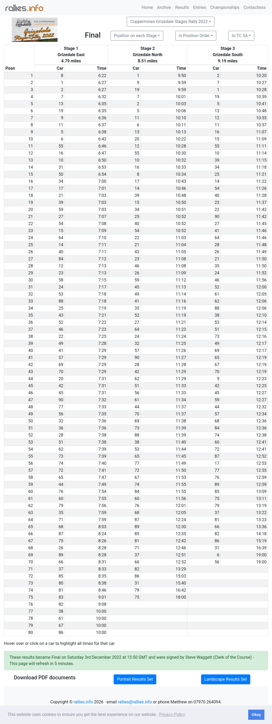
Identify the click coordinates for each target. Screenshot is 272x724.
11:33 (181, 385)
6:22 (102, 75)
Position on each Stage (135, 35)
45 (137, 287)
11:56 (261, 280)
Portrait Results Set (135, 679)
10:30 (181, 153)
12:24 (181, 519)
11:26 (261, 188)
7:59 (102, 512)
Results (182, 7)
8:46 (102, 590)
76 (217, 477)
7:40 (102, 463)
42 (137, 371)
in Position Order (194, 35)
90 (217, 216)
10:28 (261, 89)
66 (217, 526)
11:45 (261, 223)
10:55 (261, 117)
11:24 (181, 336)
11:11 (261, 146)
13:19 (261, 505)
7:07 (102, 216)
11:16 (181, 301)
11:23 (181, 329)
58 (61, 280)
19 (137, 89)
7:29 (102, 350)
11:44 (181, 449)
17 (137, 181)
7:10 (102, 237)
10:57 (261, 124)
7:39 (102, 449)
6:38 (102, 132)
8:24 (102, 533)
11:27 (181, 357)
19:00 (261, 554)
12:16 (261, 336)
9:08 (102, 604)
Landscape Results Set (225, 679)
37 (217, 512)
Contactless (254, 7)
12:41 (261, 442)
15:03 (181, 576)
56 (137, 392)
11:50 (261, 258)
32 (137, 343)
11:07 (261, 132)
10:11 (181, 124)
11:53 (181, 477)
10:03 (181, 103)
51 (217, 329)
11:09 (261, 139)
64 (61, 237)
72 (217, 449)
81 (217, 519)
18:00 (181, 597)
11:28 (261, 195)
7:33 (102, 406)
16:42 (181, 590)
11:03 (181, 237)
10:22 (181, 139)
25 (217, 174)
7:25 (102, 336)
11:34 (181, 399)
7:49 (102, 484)
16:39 (261, 547)
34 (217, 167)
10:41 (261, 103)
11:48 (261, 244)
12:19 (261, 357)
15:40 (181, 583)
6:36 (102, 117)
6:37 (102, 124)
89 (217, 484)
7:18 (102, 294)
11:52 (261, 272)
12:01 (181, 505)
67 (217, 364)
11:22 (261, 181)
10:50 (181, 202)
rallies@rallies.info (135, 701)
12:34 (261, 413)
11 (137, 117)
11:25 (181, 343)
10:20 (261, 75)
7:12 (102, 258)
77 (61, 406)
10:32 (181, 160)
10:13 (181, 132)
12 (217, 117)
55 (61, 146)
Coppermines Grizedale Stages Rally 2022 (169, 21)
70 (61, 371)
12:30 (181, 526)
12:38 (261, 435)
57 (137, 350)
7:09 (102, 230)
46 (137, 265)
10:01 (181, 96)
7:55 (102, 498)
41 (217, 230)
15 (217, 139)
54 (217, 188)
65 (217, 357)
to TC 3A (240, 35)
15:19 (261, 540)
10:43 (181, 181)
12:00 (261, 287)
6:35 (102, 103)
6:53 (102, 167)
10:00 (101, 611)
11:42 (261, 209)
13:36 (261, 526)
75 (217, 498)
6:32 (102, 96)
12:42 (181, 540)
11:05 (181, 251)
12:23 (261, 378)
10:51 (181, 209)
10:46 (181, 188)
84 (61, 258)
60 (217, 442)
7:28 (102, 343)
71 (61, 519)
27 (61, 216)
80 (61, 583)
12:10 (261, 315)
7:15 (102, 280)
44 (137, 406)
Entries (199, 7)
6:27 (102, 82)
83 (61, 597)
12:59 (261, 477)
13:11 (261, 498)
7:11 (102, 244)
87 (217, 456)
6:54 (102, 174)
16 (217, 132)
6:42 (102, 139)
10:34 (181, 174)
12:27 (261, 392)
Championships (224, 7)
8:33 (102, 569)
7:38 (102, 435)
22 (217, 209)
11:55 (181, 484)
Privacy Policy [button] (172, 714)
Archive (164, 7)
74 (217, 435)
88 (61, 301)
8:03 (102, 526)
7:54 (102, 491)
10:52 (181, 216)
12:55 (261, 470)
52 (217, 287)
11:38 (181, 421)
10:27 (261, 82)
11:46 (261, 230)
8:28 (102, 547)
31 (61, 167)
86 (217, 540)
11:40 (181, 442)
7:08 (102, 223)
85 (217, 491)
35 (217, 265)
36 (61, 428)
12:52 (261, 456)
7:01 (102, 188)
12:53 (261, 463)
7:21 (102, 315)
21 (61, 195)
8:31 (102, 562)
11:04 (181, 244)
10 (217, 153)
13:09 (261, 491)
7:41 (102, 470)
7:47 (102, 477)
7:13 (102, 265)
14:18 (261, 533)
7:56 (102, 505)
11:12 (181, 280)
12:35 (181, 533)
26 (217, 251)
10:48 (261, 110)
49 (137, 294)
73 (217, 336)
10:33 (181, 167)
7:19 (102, 308)
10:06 (181, 110)
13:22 (261, 512)
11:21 (261, 174)
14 (217, 181)
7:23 (102, 329)
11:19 (181, 308)
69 (217, 350)
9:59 (182, 82)
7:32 (102, 399)
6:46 (102, 146)
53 (61, 294)
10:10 (181, 117)
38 (217, 315)
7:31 (102, 378)
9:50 (182, 75)
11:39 (181, 428)
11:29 (181, 371)
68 (217, 421)
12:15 (261, 329)
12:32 (261, 406)
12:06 (261, 301)
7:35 (102, 413)
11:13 (181, 287)
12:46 (181, 547)
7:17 (102, 287)
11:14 (261, 153)
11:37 (261, 202)
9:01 (102, 597)
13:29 (181, 569)
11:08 (181, 258)
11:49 (261, 251)
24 (217, 272)
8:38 (102, 583)
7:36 (102, 421)
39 (217, 160)
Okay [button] (256, 715)
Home (147, 7)
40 (217, 195)
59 (61, 209)
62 (217, 301)
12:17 (261, 343)
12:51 (181, 554)
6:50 (102, 160)
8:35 (102, 576)
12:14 (261, 322)
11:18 (261, 167)
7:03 (102, 195)
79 (61, 505)
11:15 (261, 160)
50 (61, 174)
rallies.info (83, 701)
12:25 (261, 385)
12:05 (261, 294)
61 (217, 294)
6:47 (102, 153)
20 (137, 139)
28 (217, 244)
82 (217, 533)
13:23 (261, 519)
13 (61, 103)
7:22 (102, 322)
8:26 (102, 540)
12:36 (261, 421)
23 (217, 202)
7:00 (102, 181)
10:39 (261, 96)
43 (137, 251)
